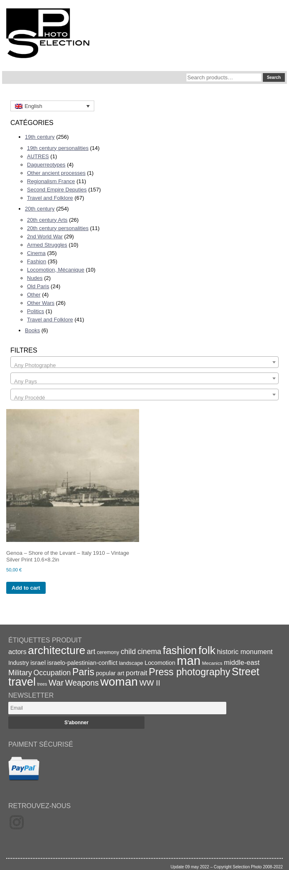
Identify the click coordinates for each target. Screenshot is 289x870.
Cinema (36, 253)
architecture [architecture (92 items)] (56, 650)
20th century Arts (47, 220)
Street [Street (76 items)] (245, 671)
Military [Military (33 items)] (20, 673)
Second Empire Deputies (57, 189)
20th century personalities (57, 228)
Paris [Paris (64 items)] (83, 672)
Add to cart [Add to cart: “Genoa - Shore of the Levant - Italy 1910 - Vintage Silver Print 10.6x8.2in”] (26, 588)
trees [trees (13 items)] (42, 683)
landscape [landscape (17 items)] (131, 663)
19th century (40, 137)
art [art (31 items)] (91, 651)
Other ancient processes (56, 173)
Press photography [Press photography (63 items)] (189, 672)
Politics (35, 311)
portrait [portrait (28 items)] (136, 673)
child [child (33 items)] (128, 651)
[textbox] (144, 365)
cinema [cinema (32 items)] (149, 651)
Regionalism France (51, 181)
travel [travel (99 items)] (22, 682)
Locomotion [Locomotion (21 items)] (159, 662)
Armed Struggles (47, 245)
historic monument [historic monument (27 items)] (244, 651)
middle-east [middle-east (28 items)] (242, 663)
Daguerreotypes (46, 165)
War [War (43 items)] (56, 682)
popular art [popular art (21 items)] (110, 673)
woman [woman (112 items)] (119, 681)
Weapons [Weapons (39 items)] (82, 683)
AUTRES (38, 156)
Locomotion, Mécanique (55, 270)
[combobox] (144, 362)
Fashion (36, 261)
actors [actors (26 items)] (17, 651)
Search (274, 77)
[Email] (117, 708)
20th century (40, 209)
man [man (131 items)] (189, 660)
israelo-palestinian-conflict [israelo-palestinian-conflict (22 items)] (82, 662)
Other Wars (40, 303)
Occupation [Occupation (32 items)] (52, 673)
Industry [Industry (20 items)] (18, 662)
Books (32, 330)
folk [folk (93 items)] (207, 650)
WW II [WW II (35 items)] (149, 683)
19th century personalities (57, 148)
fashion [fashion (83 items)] (180, 650)
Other (34, 295)
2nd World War (45, 236)
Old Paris (38, 286)
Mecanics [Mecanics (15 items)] (212, 663)
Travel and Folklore (50, 198)
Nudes (35, 278)
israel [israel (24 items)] (38, 662)
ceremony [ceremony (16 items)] (108, 652)
